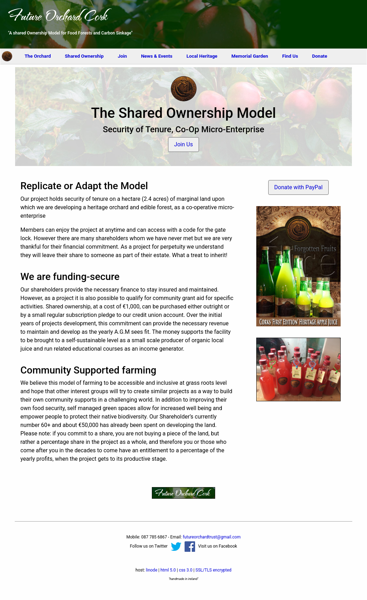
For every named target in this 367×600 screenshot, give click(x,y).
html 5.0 (168, 570)
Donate (319, 56)
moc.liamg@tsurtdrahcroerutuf (212, 537)
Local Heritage (202, 56)
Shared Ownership (84, 56)
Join (122, 56)
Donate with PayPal (298, 187)
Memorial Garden (249, 56)
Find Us (290, 56)
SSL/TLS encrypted (213, 570)
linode (151, 570)
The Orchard (38, 56)
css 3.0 (185, 570)
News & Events (156, 56)
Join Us (183, 144)
